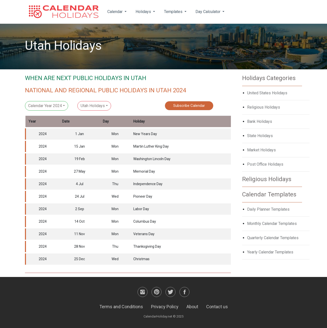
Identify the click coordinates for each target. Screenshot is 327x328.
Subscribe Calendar (189, 105)
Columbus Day (144, 221)
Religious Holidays (263, 107)
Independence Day (148, 184)
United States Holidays (267, 93)
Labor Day (141, 209)
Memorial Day (144, 171)
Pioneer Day (142, 196)
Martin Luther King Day (151, 146)
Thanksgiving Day (147, 246)
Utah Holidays (93, 105)
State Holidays (260, 135)
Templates (173, 11)
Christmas (141, 259)
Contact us (217, 306)
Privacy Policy (164, 306)
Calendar (115, 11)
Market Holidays (261, 150)
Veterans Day (144, 234)
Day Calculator (208, 11)
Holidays (144, 11)
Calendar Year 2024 (45, 105)
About (192, 306)
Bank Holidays (259, 121)
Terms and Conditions (121, 306)
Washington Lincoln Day (151, 159)
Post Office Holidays (265, 164)
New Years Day (145, 134)
